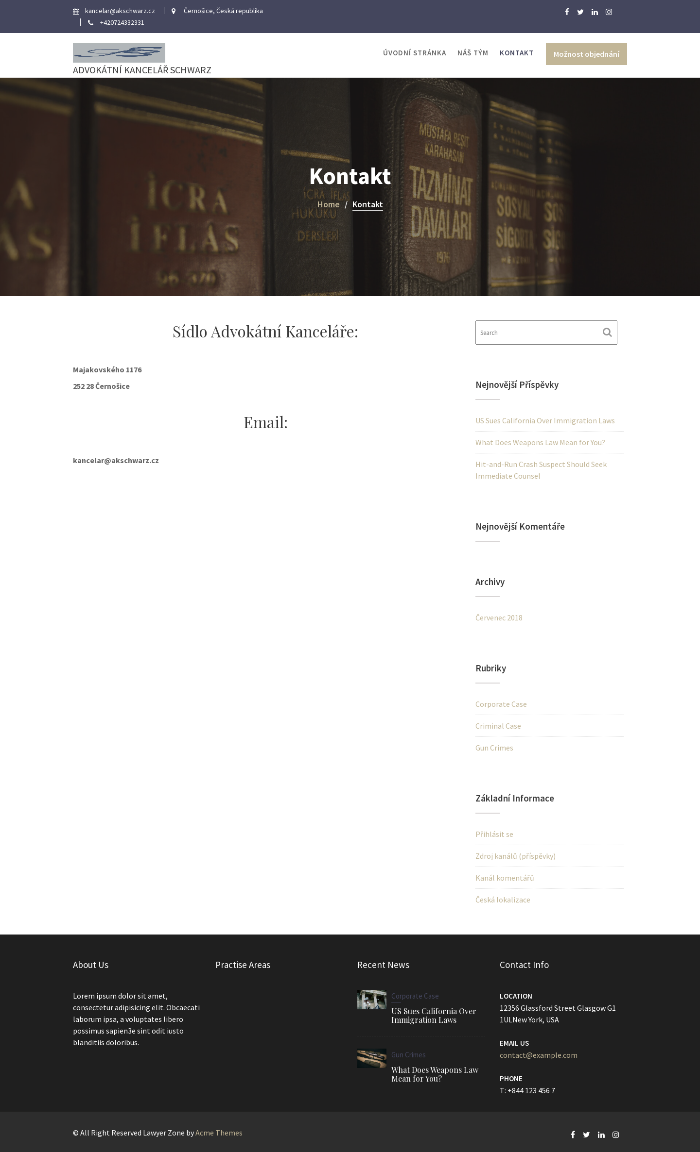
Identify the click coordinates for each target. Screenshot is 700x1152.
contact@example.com (538, 1054)
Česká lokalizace (502, 899)
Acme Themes (219, 1132)
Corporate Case (501, 704)
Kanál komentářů (504, 878)
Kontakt (517, 52)
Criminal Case (498, 726)
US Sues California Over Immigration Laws (545, 420)
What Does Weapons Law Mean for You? (540, 442)
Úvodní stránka (414, 52)
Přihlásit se (494, 834)
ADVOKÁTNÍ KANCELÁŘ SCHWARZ (142, 70)
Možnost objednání (586, 54)
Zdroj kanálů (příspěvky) (515, 856)
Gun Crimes (494, 747)
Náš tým (473, 52)
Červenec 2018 (499, 617)
